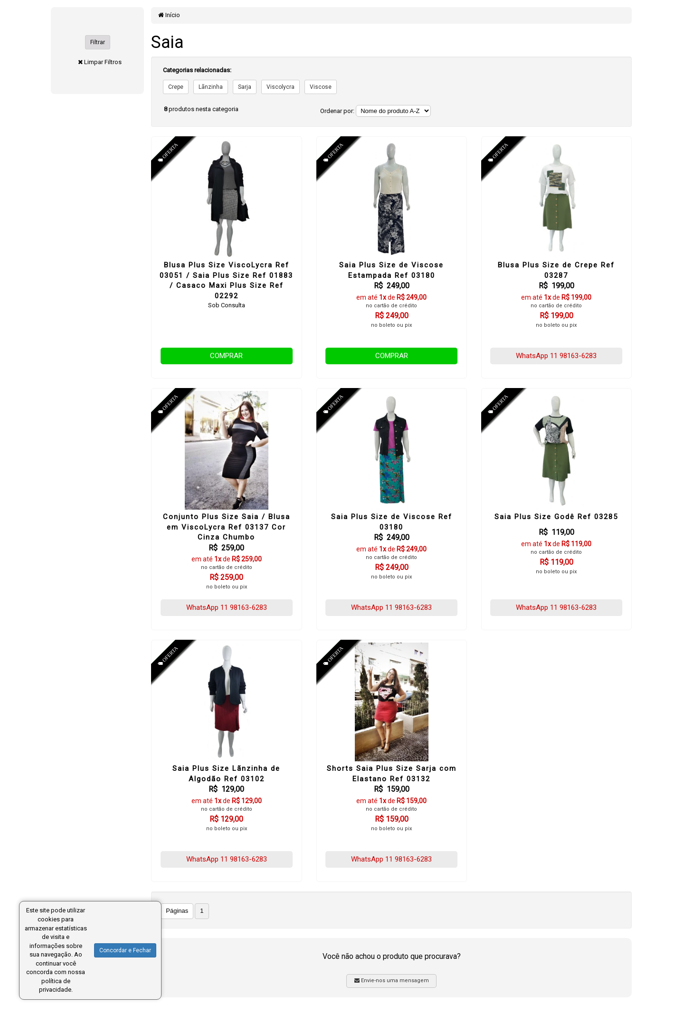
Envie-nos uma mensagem (391, 980)
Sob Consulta (226, 305)
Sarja (244, 87)
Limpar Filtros (103, 62)
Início (169, 15)
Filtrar (97, 42)
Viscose (321, 87)
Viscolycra (280, 87)
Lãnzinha (211, 87)
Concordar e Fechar (125, 950)
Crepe (175, 87)
